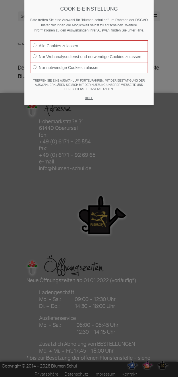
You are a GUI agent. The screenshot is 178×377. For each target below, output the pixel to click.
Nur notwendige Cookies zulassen (66, 67)
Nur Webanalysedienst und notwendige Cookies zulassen (87, 56)
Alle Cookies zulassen (55, 46)
